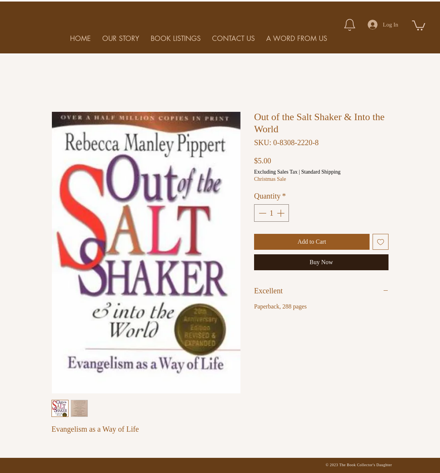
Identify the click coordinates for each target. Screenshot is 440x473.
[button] (418, 24)
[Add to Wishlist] (381, 242)
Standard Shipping (320, 172)
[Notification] (349, 24)
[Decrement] (261, 213)
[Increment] (281, 213)
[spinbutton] (271, 213)
